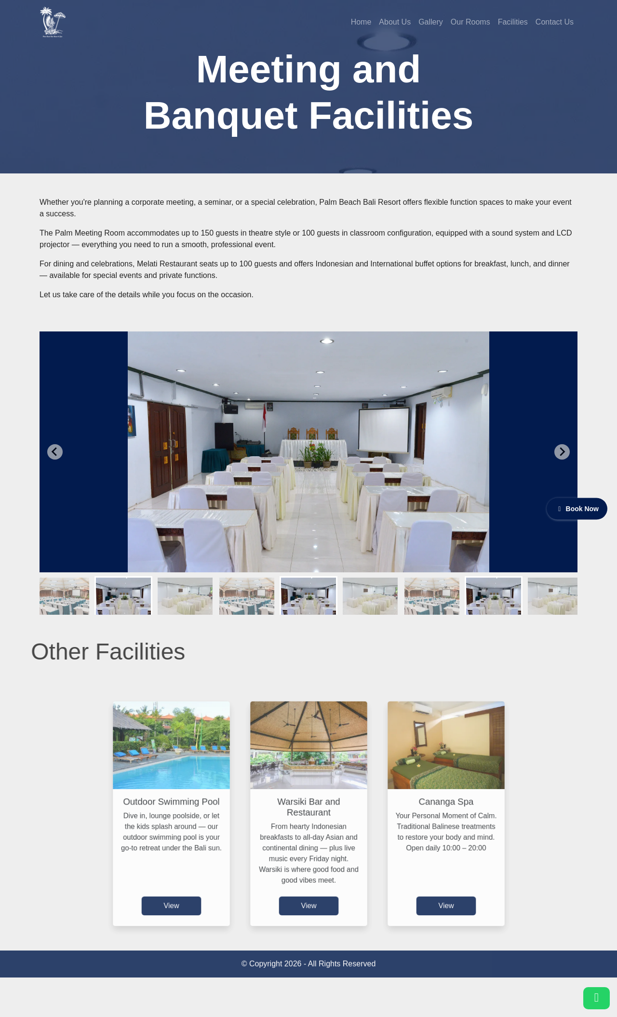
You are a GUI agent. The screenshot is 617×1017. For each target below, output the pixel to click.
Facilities (513, 22)
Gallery (430, 22)
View (171, 890)
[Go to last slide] (55, 452)
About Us (395, 22)
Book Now (577, 508)
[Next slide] (562, 452)
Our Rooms (470, 22)
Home (361, 22)
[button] (62, 595)
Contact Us (555, 22)
